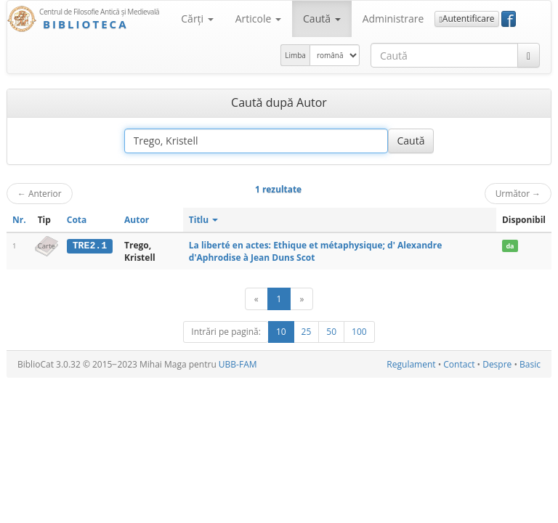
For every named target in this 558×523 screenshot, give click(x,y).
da (510, 246)
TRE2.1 (90, 245)
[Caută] (528, 55)
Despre (497, 364)
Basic (530, 364)
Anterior (39, 193)
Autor (136, 220)
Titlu (204, 220)
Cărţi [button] (197, 18)
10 (281, 331)
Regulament (411, 364)
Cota (77, 220)
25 (307, 331)
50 (331, 331)
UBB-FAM (238, 364)
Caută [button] (322, 18)
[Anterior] (256, 299)
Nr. (19, 220)
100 (359, 331)
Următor (518, 193)
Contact (458, 364)
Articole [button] (258, 18)
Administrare (393, 18)
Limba (295, 55)
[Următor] (301, 299)
